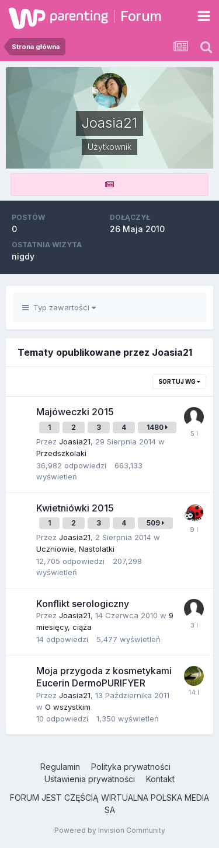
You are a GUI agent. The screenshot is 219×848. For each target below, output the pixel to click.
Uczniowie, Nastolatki (75, 548)
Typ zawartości (59, 307)
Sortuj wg (179, 381)
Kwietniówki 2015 (75, 508)
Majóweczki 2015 (75, 412)
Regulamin (60, 767)
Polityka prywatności (131, 767)
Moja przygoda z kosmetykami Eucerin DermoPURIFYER (104, 677)
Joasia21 (75, 441)
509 (155, 522)
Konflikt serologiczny (82, 603)
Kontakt (160, 779)
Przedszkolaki (61, 453)
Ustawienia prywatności (89, 779)
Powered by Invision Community (109, 830)
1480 (157, 427)
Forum (141, 16)
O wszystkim (68, 707)
